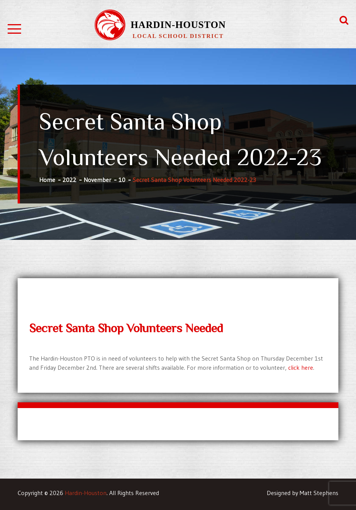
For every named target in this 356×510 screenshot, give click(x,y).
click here (300, 367)
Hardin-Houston (178, 25)
